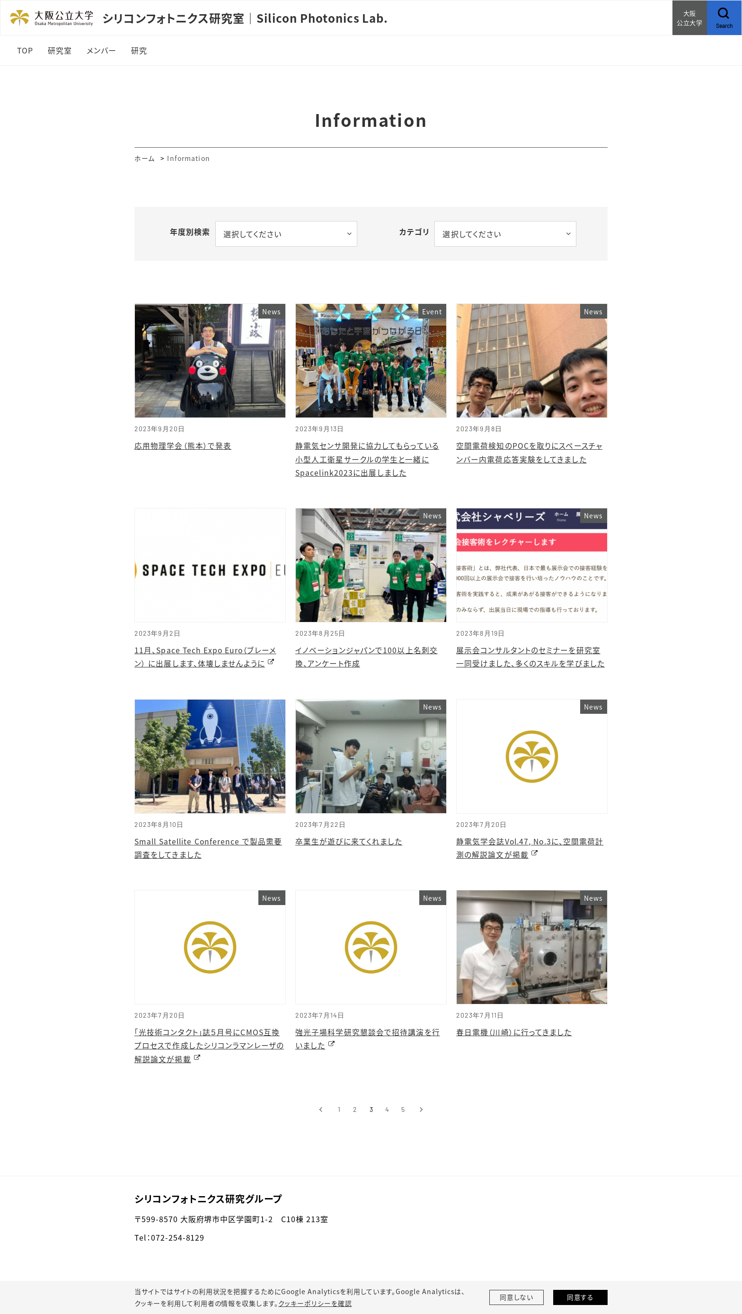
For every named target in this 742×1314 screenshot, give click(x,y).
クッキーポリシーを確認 (314, 1303)
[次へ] (421, 1113)
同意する (580, 1297)
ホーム (144, 158)
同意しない (517, 1297)
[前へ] (321, 1113)
